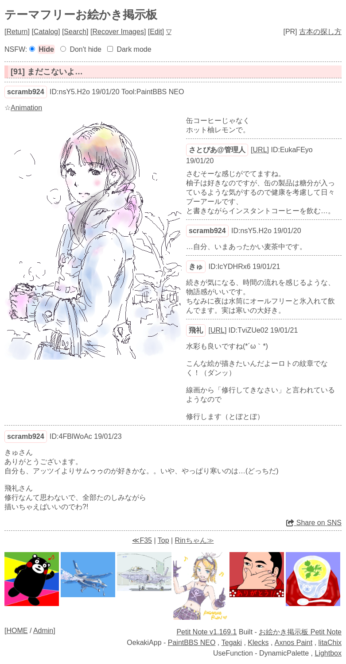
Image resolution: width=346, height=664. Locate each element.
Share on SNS (314, 522)
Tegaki (232, 642)
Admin (43, 630)
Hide (46, 49)
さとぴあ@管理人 (217, 150)
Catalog (46, 31)
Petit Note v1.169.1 (206, 632)
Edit (156, 31)
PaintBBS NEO (192, 642)
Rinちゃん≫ (194, 540)
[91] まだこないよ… (47, 71)
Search (75, 31)
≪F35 (142, 540)
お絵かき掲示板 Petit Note (300, 632)
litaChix (330, 642)
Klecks (258, 642)
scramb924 (25, 92)
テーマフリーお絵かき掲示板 (80, 14)
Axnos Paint (293, 642)
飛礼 (196, 330)
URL (260, 150)
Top (163, 540)
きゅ (196, 266)
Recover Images (118, 31)
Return (16, 31)
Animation (26, 107)
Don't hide (85, 49)
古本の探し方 (320, 31)
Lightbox (328, 653)
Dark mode (134, 49)
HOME (16, 630)
